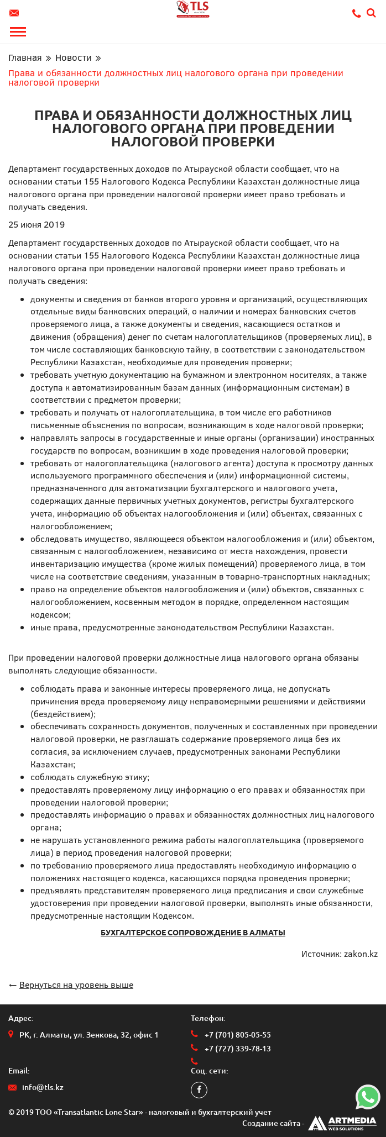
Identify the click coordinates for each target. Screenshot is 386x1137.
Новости (73, 57)
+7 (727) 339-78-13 (238, 1048)
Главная (25, 57)
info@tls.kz (15, 13)
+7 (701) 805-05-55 (238, 1034)
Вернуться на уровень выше (76, 984)
